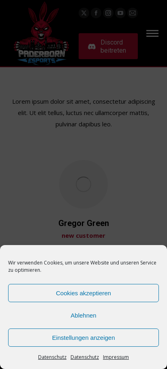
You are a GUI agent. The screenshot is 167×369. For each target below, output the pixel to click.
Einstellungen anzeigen (83, 337)
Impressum (116, 357)
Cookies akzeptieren (83, 293)
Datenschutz (52, 357)
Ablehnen (83, 315)
